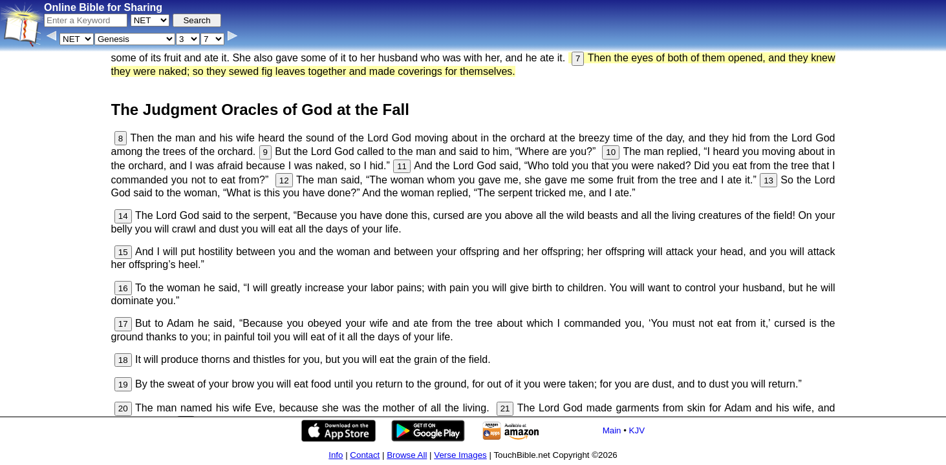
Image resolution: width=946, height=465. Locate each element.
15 (123, 252)
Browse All (407, 455)
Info (335, 455)
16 (123, 288)
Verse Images (460, 455)
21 (505, 408)
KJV (637, 430)
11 (402, 166)
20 (123, 408)
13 (768, 180)
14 (123, 216)
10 (611, 152)
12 (284, 180)
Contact (365, 455)
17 (123, 324)
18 (123, 360)
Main (612, 430)
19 (123, 384)
